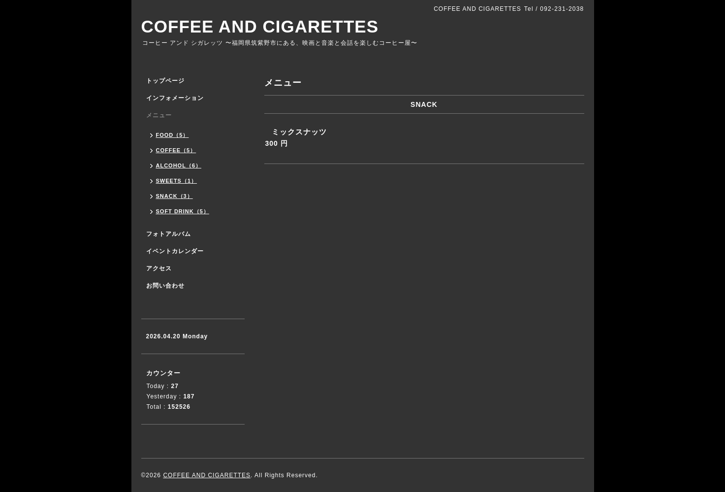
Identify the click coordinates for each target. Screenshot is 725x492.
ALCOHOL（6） (179, 165)
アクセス (159, 268)
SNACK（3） (174, 196)
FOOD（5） (172, 135)
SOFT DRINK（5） (182, 211)
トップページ (165, 80)
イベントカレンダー (175, 251)
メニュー (159, 115)
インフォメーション (175, 98)
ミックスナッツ (299, 132)
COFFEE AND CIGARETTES (260, 26)
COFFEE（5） (176, 150)
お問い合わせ (165, 285)
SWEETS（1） (176, 181)
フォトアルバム (168, 233)
